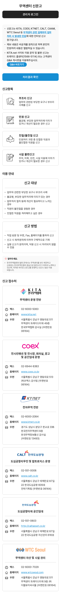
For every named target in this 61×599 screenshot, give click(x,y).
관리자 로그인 (30, 14)
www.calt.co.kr (29, 475)
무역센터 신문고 (30, 6)
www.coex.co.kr (30, 371)
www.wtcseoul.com (32, 572)
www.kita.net (28, 314)
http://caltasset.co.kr (33, 525)
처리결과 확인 (30, 77)
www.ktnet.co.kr (30, 421)
